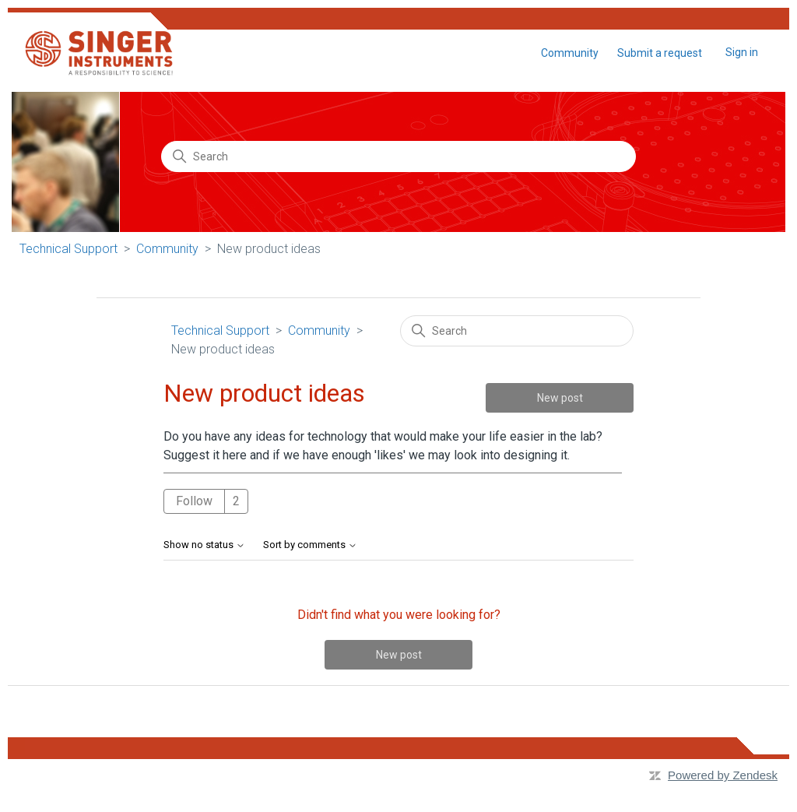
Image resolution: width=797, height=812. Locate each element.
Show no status (204, 545)
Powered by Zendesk (723, 775)
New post (560, 398)
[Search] (398, 156)
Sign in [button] (741, 52)
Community (570, 53)
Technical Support (68, 248)
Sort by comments (310, 545)
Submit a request (659, 53)
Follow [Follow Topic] (194, 501)
